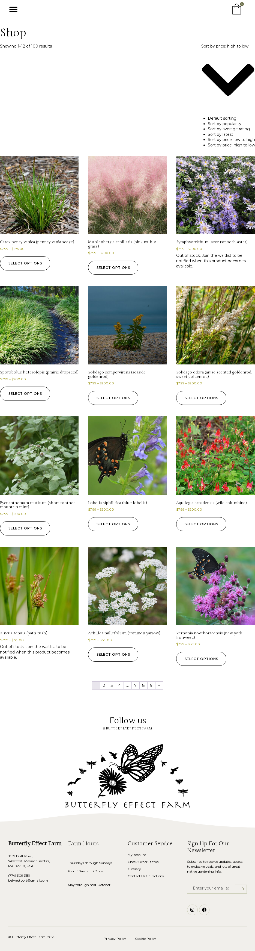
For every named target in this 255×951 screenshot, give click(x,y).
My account (137, 855)
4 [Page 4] (119, 685)
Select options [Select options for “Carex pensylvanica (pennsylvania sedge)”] (26, 263)
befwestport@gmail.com (28, 880)
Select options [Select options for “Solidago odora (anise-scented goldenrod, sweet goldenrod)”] (203, 398)
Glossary (134, 869)
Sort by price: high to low (231, 145)
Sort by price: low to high (231, 139)
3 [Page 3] (112, 685)
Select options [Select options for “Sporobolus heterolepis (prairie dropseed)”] (26, 393)
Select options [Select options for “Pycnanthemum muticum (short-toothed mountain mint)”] (26, 528)
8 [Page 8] (143, 685)
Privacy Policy (115, 939)
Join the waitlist (216, 255)
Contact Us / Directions (146, 876)
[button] (13, 9)
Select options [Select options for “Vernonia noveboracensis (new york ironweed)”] (203, 659)
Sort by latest (220, 134)
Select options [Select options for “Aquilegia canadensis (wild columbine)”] (203, 524)
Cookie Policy (145, 939)
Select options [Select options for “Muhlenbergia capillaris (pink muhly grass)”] (114, 268)
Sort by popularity (224, 123)
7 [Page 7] (135, 685)
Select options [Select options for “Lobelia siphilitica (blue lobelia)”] (114, 524)
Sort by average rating (229, 128)
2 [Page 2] (104, 685)
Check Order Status (143, 862)
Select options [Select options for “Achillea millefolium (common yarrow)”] (114, 654)
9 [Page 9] (151, 685)
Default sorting (222, 118)
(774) (12, 875)
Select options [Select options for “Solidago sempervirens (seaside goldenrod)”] (114, 398)
